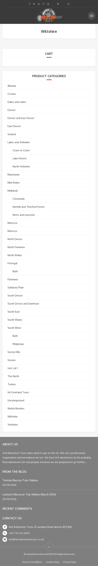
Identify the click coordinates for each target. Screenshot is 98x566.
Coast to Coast (21, 150)
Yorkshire (13, 424)
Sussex (12, 360)
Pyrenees (13, 279)
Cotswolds (19, 198)
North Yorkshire (21, 166)
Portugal (12, 263)
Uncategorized (16, 400)
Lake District (20, 158)
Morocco (12, 223)
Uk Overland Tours (18, 392)
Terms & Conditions (32, 562)
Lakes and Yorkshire (19, 142)
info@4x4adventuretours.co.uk (26, 539)
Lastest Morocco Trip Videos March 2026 (29, 494)
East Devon (14, 126)
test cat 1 (13, 368)
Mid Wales (14, 182)
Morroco (12, 231)
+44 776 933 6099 (19, 533)
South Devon (15, 295)
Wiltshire (13, 416)
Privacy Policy (69, 562)
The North (13, 376)
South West (14, 327)
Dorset (11, 110)
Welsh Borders (16, 408)
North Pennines (16, 247)
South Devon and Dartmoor (23, 303)
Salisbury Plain (16, 287)
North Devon (15, 239)
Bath (15, 271)
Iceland (12, 134)
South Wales (15, 319)
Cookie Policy (52, 562)
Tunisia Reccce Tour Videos (20, 480)
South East (14, 311)
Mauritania (13, 174)
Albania (12, 85)
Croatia (12, 93)
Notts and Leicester (24, 214)
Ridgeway (18, 344)
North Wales (15, 255)
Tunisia (11, 384)
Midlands (13, 190)
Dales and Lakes (17, 102)
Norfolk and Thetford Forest (29, 206)
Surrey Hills (14, 352)
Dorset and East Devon (21, 118)
